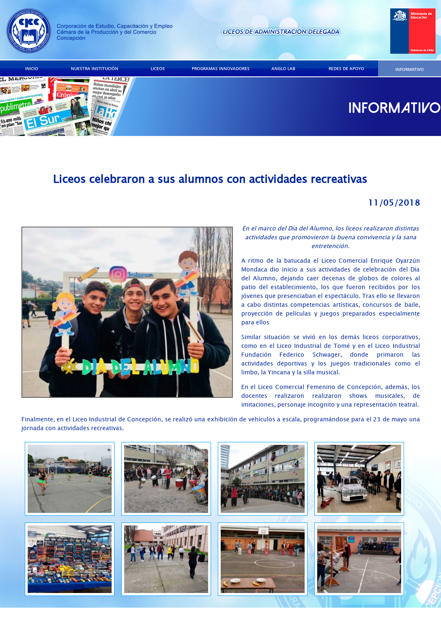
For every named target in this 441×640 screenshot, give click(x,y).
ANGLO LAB (283, 68)
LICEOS (158, 68)
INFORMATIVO (409, 69)
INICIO (31, 68)
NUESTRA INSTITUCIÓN (94, 68)
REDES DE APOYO (346, 68)
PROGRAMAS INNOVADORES (221, 68)
